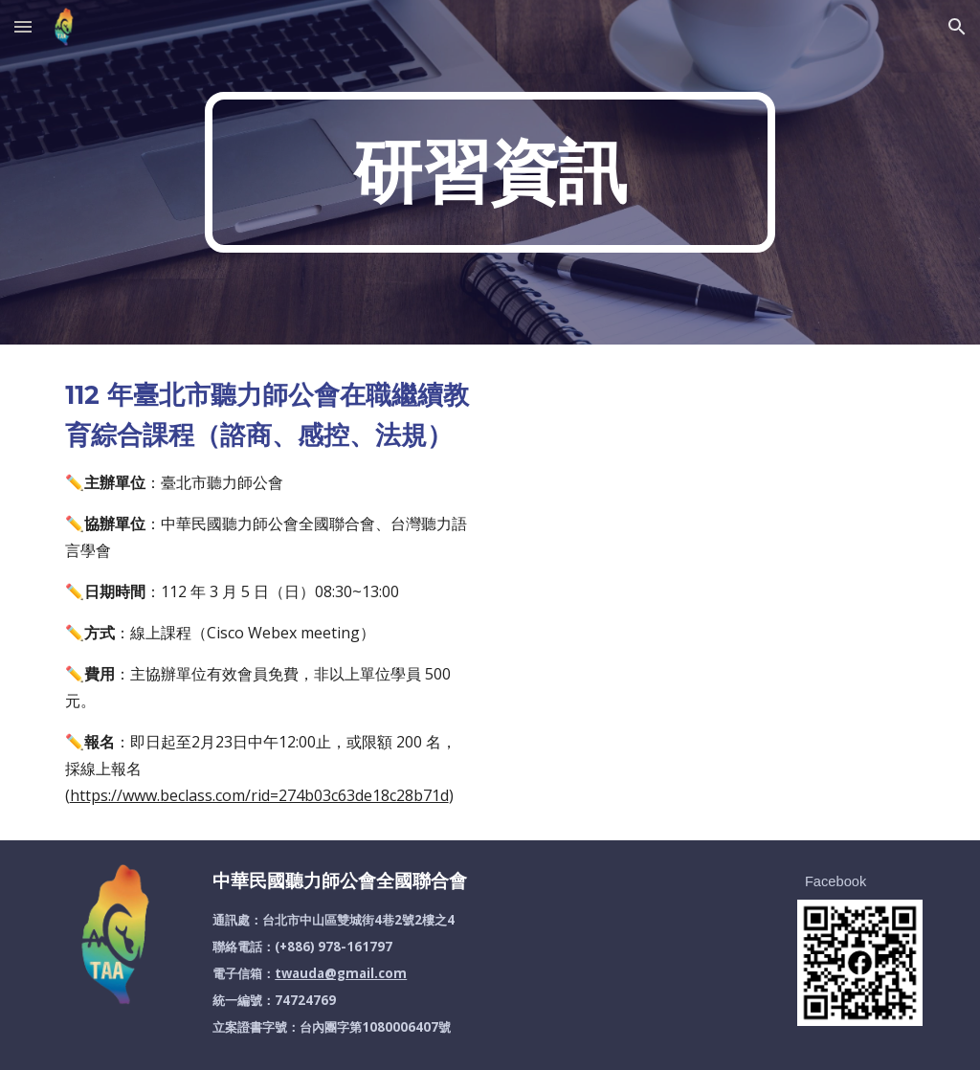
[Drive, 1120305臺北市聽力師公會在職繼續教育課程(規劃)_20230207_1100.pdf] (712, 592)
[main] (489, 172)
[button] (23, 26)
